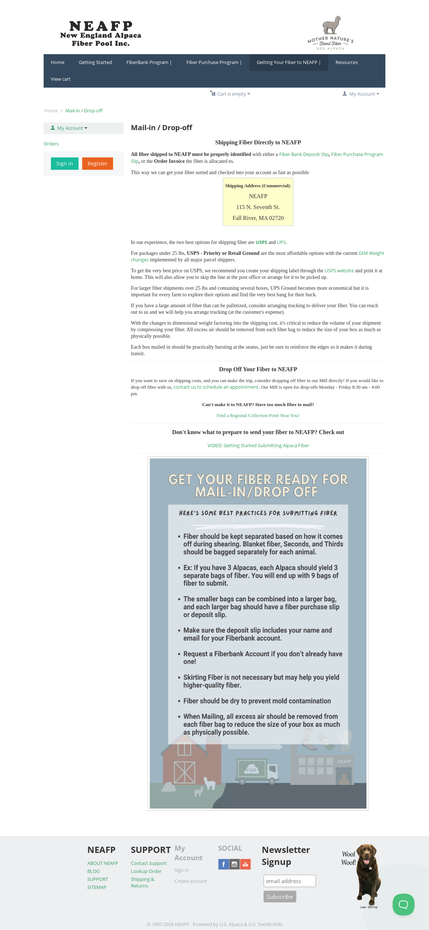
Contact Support (149, 863)
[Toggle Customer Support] (403, 904)
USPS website (339, 270)
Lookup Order (146, 871)
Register (98, 163)
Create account (191, 881)
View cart (61, 79)
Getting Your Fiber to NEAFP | (289, 62)
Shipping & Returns (142, 882)
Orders (51, 143)
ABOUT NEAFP (102, 863)
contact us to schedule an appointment (215, 387)
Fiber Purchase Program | (214, 62)
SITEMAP (97, 887)
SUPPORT (97, 879)
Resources (347, 62)
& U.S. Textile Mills (263, 924)
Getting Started (95, 62)
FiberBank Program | (149, 62)
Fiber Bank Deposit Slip (304, 154)
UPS (281, 242)
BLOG (93, 871)
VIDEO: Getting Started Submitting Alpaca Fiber (258, 445)
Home (57, 62)
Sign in (64, 163)
